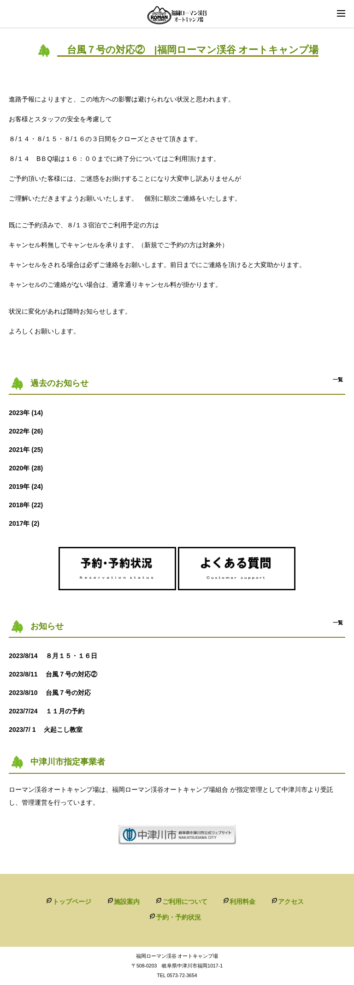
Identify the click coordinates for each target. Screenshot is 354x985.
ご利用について (184, 901)
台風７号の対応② (56, 674)
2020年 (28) (26, 468)
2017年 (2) (24, 523)
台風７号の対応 (56, 692)
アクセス (291, 901)
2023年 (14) (26, 412)
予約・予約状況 (178, 917)
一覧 (338, 379)
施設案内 (127, 901)
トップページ (72, 901)
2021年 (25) (26, 449)
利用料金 (242, 901)
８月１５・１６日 (56, 655)
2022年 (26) (26, 431)
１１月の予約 (50, 711)
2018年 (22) (26, 505)
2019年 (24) (26, 486)
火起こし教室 (49, 729)
